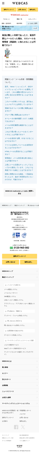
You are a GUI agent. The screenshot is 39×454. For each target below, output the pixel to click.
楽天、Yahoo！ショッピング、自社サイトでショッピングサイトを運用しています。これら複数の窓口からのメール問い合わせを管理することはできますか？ (19, 92)
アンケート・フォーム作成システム (15, 315)
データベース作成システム (13, 335)
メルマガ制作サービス (11, 345)
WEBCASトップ (6, 205)
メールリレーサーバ (10, 293)
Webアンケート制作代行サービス (15, 348)
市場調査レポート (25, 410)
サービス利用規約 (6, 440)
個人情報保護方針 (24, 435)
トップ (35, 28)
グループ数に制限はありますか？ (17, 115)
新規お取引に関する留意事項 (27, 438)
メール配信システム (10, 289)
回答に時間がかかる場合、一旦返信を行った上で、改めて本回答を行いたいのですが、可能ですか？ (19, 177)
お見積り (5, 421)
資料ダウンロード (9, 9)
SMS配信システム (10, 296)
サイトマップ (5, 435)
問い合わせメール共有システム (14, 325)
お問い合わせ (22, 9)
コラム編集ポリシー (25, 440)
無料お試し (33, 9)
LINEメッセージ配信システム (13, 300)
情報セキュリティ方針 (8, 438)
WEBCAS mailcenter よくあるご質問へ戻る (19, 192)
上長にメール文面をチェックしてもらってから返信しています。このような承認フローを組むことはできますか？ (19, 167)
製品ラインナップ (20, 205)
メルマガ (22, 414)
